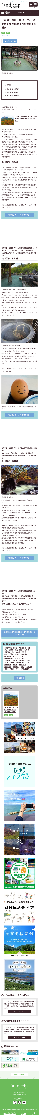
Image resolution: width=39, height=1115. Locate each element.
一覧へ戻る (19, 678)
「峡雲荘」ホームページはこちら (19, 558)
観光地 (22, 661)
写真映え (24, 654)
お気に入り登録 (10, 41)
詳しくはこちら (19, 1012)
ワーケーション (19, 656)
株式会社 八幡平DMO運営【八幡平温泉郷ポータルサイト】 (19, 633)
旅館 (15, 665)
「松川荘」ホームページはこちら (19, 415)
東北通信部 (25, 669)
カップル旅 (16, 652)
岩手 (23, 667)
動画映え (8, 656)
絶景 (6, 663)
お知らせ (23, 648)
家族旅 (7, 652)
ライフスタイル (21, 658)
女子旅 (27, 650)
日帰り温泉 (20, 663)
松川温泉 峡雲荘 (13, 95)
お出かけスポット (11, 661)
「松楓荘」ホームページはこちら (19, 215)
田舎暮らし (9, 658)
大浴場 (16, 667)
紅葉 (11, 650)
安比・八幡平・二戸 (11, 669)
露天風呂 (23, 665)
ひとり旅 (19, 650)
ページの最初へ (19, 1074)
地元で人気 (9, 654)
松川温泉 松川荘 (13, 92)
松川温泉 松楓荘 (13, 89)
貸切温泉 (8, 667)
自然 (28, 661)
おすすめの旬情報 (11, 648)
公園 (12, 663)
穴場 (17, 654)
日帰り (25, 652)
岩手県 (29, 667)
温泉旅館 (8, 665)
